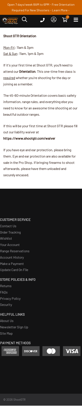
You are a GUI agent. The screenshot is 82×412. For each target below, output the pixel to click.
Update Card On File (14, 270)
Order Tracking (10, 232)
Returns (6, 286)
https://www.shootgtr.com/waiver (29, 138)
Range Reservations (15, 251)
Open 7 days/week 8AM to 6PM (28, 4)
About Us (7, 321)
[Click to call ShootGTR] (42, 21)
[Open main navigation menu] (76, 20)
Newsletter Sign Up (14, 327)
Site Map (6, 333)
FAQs (4, 292)
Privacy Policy (10, 298)
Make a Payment (12, 263)
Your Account (10, 244)
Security (6, 304)
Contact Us (8, 226)
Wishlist (6, 238)
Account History (12, 257)
